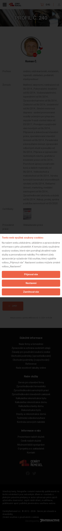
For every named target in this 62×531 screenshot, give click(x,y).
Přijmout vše (31, 274)
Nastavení (31, 283)
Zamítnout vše (31, 291)
